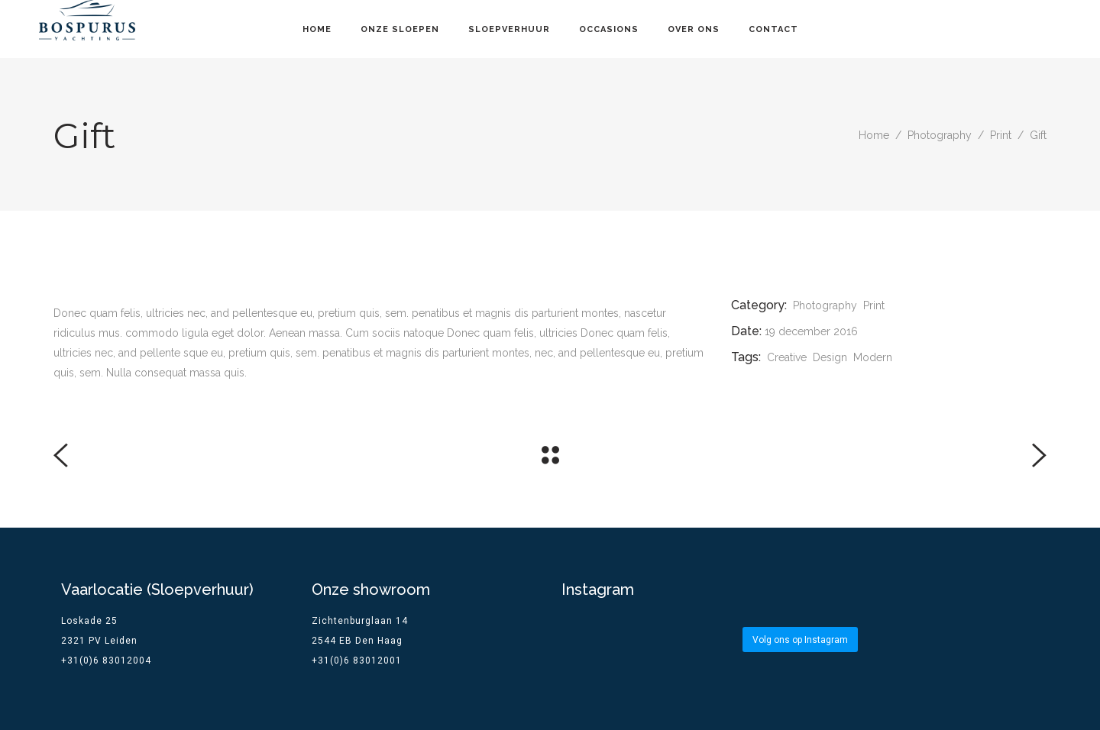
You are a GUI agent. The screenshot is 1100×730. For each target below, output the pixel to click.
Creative (787, 357)
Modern (872, 357)
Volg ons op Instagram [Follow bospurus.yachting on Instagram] (800, 640)
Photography (939, 135)
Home (874, 135)
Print (1000, 135)
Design (830, 357)
